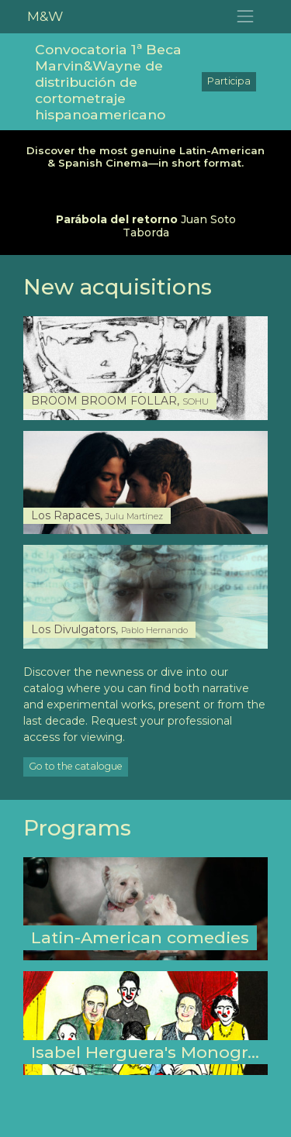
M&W (45, 16)
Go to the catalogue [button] (76, 766)
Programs (77, 828)
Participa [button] (229, 81)
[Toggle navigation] (245, 16)
